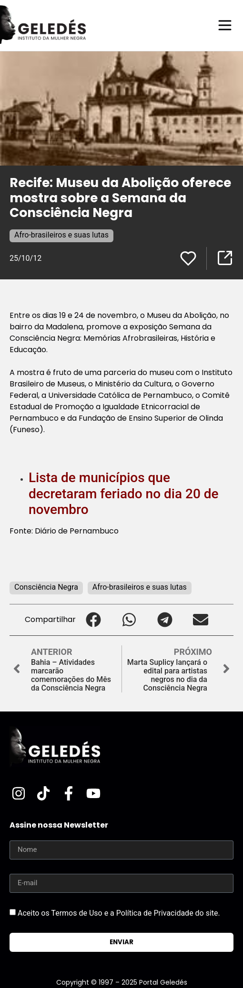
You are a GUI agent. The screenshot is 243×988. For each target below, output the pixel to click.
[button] (93, 620)
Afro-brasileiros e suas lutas (61, 234)
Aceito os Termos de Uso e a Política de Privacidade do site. (119, 912)
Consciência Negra (46, 587)
